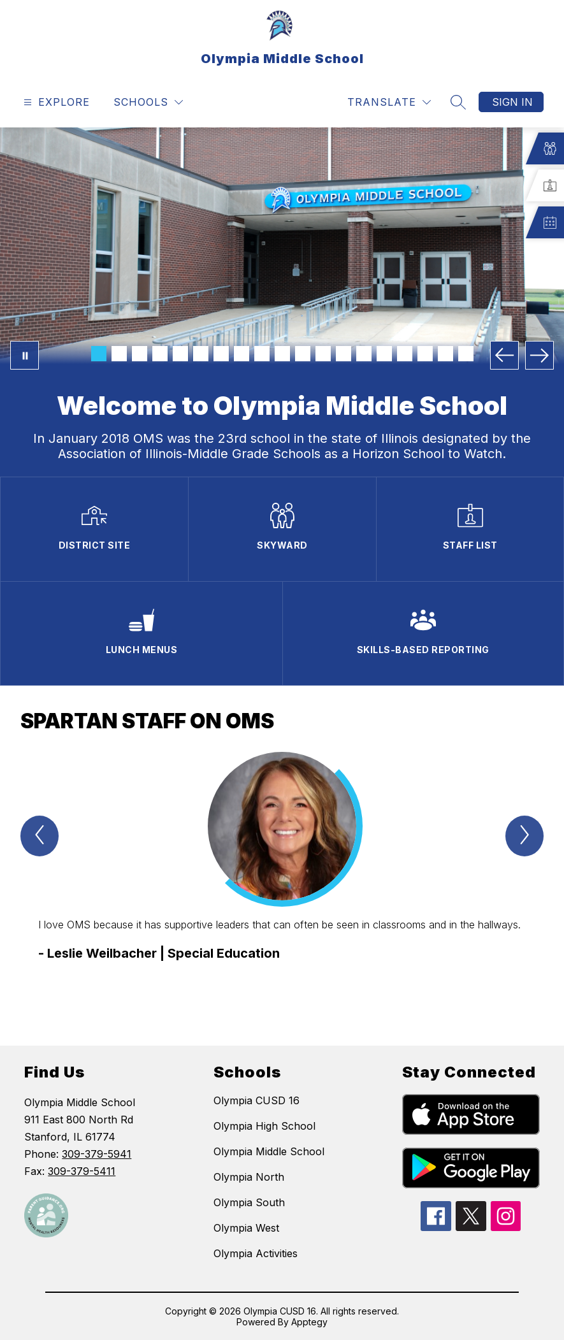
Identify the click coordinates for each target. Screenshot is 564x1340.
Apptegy (309, 1321)
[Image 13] (343, 353)
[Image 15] (384, 353)
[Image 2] (119, 353)
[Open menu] (55, 102)
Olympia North (248, 1177)
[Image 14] (364, 353)
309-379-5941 (96, 1154)
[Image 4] (160, 353)
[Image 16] (404, 353)
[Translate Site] (389, 102)
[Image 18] (445, 353)
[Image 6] (200, 353)
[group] (282, 876)
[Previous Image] (504, 355)
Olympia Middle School (268, 1151)
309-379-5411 (81, 1171)
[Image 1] (98, 353)
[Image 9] (262, 353)
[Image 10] (282, 353)
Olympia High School (264, 1126)
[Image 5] (180, 353)
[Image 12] (323, 353)
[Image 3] (139, 353)
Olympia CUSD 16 (256, 1100)
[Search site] (458, 102)
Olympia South (249, 1202)
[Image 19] (466, 353)
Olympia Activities (255, 1253)
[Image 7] (221, 353)
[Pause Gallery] (24, 355)
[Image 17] (425, 353)
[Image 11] (302, 353)
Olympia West (246, 1227)
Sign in (512, 102)
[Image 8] (241, 353)
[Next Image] (539, 355)
